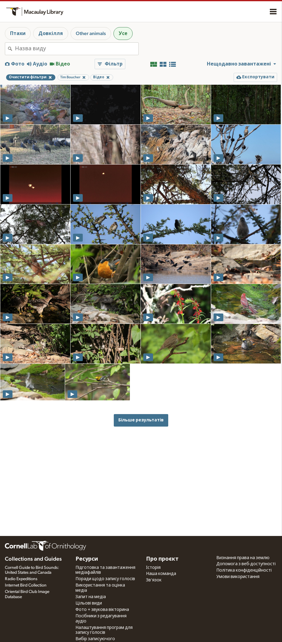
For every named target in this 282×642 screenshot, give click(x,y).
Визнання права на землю (243, 558)
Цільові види (88, 603)
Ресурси (86, 559)
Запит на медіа (90, 597)
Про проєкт (162, 559)
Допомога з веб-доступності (246, 564)
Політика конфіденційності (244, 570)
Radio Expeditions (21, 579)
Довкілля (50, 33)
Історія (153, 568)
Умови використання (237, 577)
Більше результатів (141, 420)
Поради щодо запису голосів (105, 579)
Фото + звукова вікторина (102, 610)
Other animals (91, 33)
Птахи (18, 33)
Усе (123, 33)
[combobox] (76, 49)
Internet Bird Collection (26, 585)
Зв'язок (154, 580)
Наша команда (161, 574)
